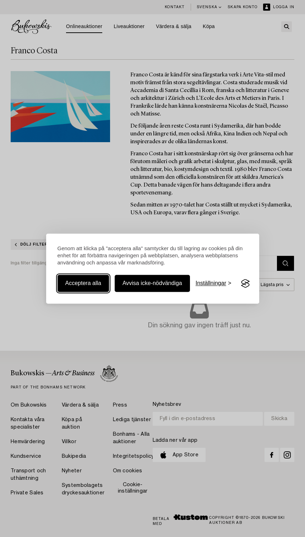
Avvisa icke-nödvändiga (152, 283)
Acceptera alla (83, 283)
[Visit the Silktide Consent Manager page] (245, 283)
